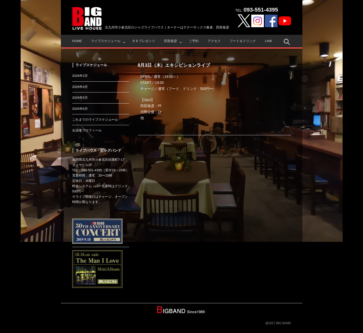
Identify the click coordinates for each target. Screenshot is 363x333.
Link (268, 41)
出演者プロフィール (87, 130)
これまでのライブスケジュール (95, 119)
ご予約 (193, 41)
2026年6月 (80, 109)
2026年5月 (80, 97)
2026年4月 (80, 87)
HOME (77, 41)
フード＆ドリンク (243, 41)
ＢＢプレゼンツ (143, 41)
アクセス (214, 41)
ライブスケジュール (105, 41)
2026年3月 (80, 76)
